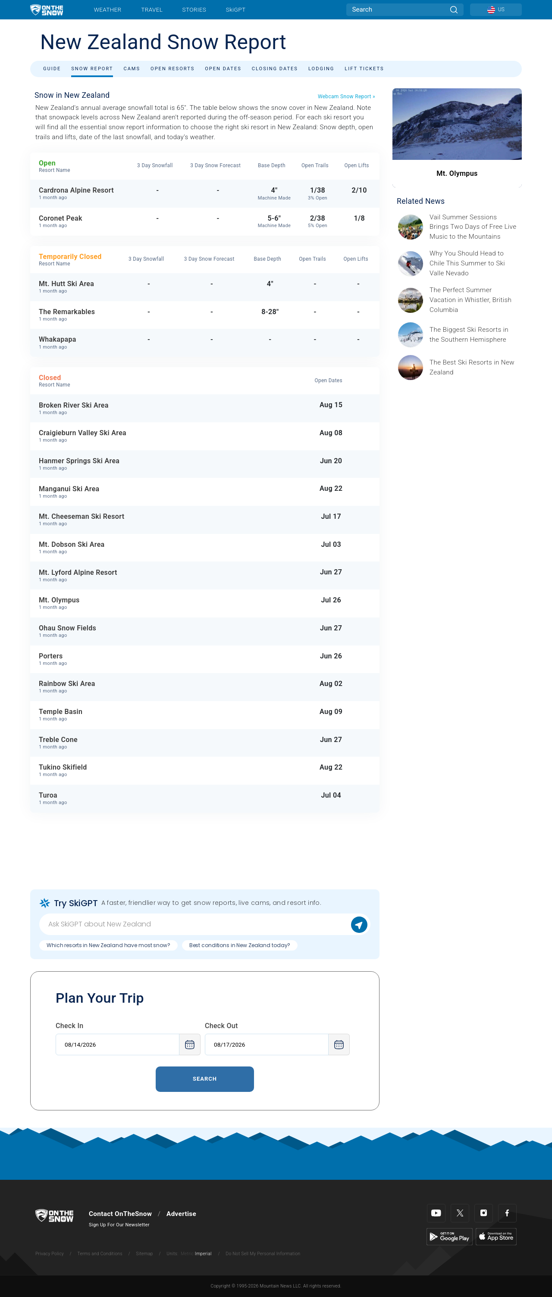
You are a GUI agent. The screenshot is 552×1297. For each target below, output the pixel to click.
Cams (131, 69)
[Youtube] (436, 1213)
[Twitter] (460, 1213)
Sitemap (144, 1253)
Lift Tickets (364, 69)
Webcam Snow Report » (346, 97)
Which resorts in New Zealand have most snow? (108, 945)
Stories (194, 9)
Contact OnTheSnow (120, 1214)
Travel (152, 9)
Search (205, 1079)
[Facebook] (507, 1213)
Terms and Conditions (99, 1253)
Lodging (321, 69)
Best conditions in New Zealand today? (240, 945)
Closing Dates (275, 69)
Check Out (221, 1026)
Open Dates (223, 69)
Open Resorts (172, 69)
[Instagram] (483, 1213)
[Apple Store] (496, 1236)
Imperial (203, 1253)
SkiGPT (235, 9)
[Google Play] (450, 1236)
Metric (187, 1253)
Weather (108, 9)
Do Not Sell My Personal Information (263, 1253)
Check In (70, 1026)
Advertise (181, 1214)
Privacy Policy (49, 1253)
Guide (52, 69)
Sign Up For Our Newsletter (119, 1225)
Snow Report (92, 69)
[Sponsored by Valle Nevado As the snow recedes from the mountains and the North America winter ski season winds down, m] (473, 263)
